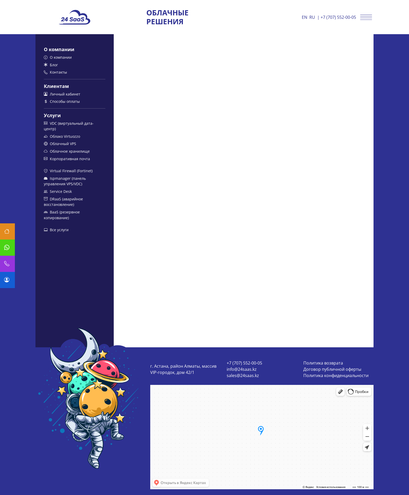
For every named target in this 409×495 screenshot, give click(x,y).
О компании (58, 57)
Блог (51, 64)
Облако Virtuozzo (62, 136)
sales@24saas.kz (243, 375)
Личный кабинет (62, 94)
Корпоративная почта (67, 158)
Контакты (55, 72)
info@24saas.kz (242, 369)
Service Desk (58, 191)
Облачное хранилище (67, 151)
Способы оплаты (62, 101)
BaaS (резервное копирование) (62, 215)
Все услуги (56, 229)
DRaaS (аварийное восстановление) (63, 201)
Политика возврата (323, 363)
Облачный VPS (60, 143)
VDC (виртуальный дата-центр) (69, 126)
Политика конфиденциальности (336, 375)
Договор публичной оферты (332, 369)
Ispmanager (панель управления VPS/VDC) (65, 181)
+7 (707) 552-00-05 (338, 17)
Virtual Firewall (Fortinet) (68, 170)
